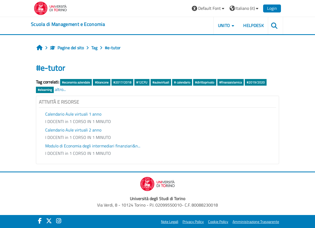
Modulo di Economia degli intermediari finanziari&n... (92, 146)
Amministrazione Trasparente (256, 222)
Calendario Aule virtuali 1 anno (73, 114)
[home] (68, 24)
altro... (60, 89)
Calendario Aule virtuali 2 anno (73, 130)
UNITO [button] (224, 25)
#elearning (45, 89)
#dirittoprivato (204, 82)
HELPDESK (253, 25)
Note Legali (169, 222)
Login (272, 8)
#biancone (102, 82)
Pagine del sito (67, 48)
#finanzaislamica (230, 82)
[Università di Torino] (50, 8)
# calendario (182, 82)
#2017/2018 (122, 82)
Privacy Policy (193, 222)
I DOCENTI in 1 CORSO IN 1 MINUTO (78, 121)
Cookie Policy (218, 222)
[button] (208, 8)
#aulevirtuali (160, 82)
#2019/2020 (256, 82)
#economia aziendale (76, 82)
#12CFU (141, 82)
